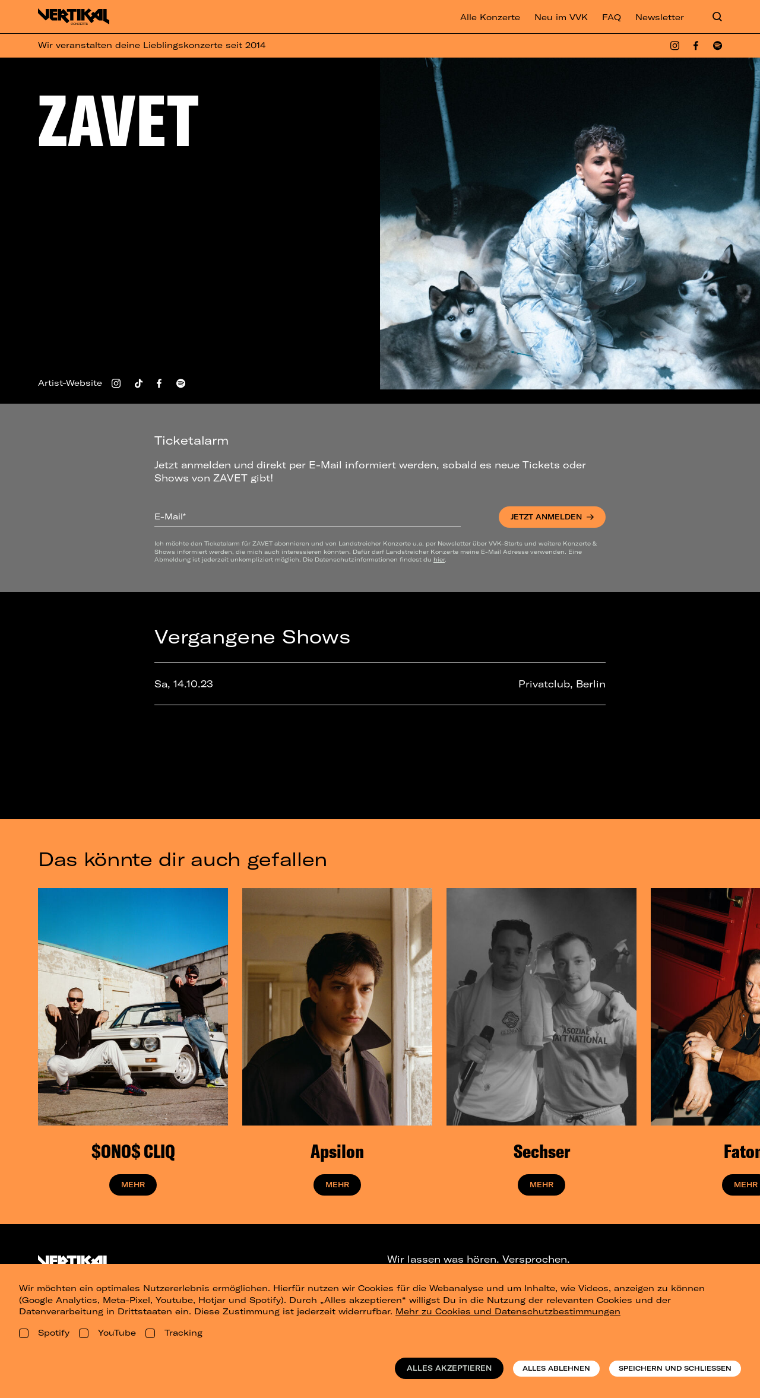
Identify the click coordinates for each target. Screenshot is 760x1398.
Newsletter (659, 17)
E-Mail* (170, 516)
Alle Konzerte (490, 17)
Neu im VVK (561, 17)
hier (439, 559)
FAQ (611, 17)
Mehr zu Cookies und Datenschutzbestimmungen (507, 1311)
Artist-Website (70, 383)
